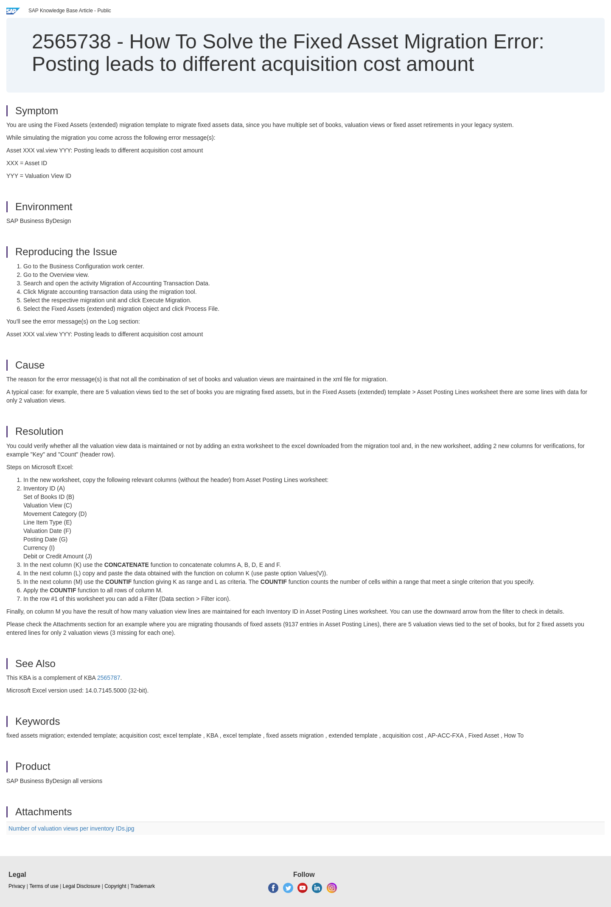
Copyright (115, 886)
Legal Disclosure (82, 886)
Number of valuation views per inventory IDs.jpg (71, 828)
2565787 (109, 677)
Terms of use (44, 886)
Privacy (16, 886)
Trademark (142, 886)
